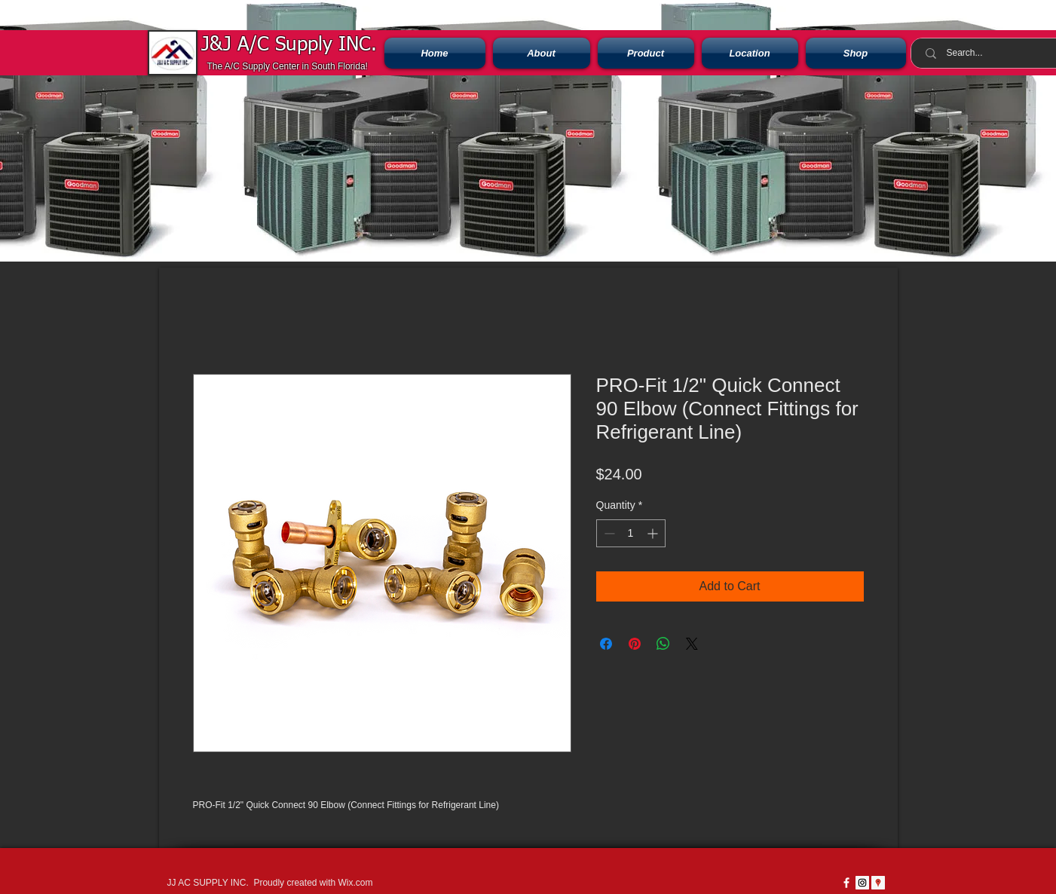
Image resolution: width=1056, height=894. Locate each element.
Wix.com (355, 882)
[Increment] (653, 533)
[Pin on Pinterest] (635, 644)
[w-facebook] (846, 882)
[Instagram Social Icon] (862, 882)
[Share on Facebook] (606, 644)
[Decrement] (607, 533)
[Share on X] (692, 644)
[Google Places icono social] (878, 882)
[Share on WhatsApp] (663, 644)
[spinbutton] (630, 533)
